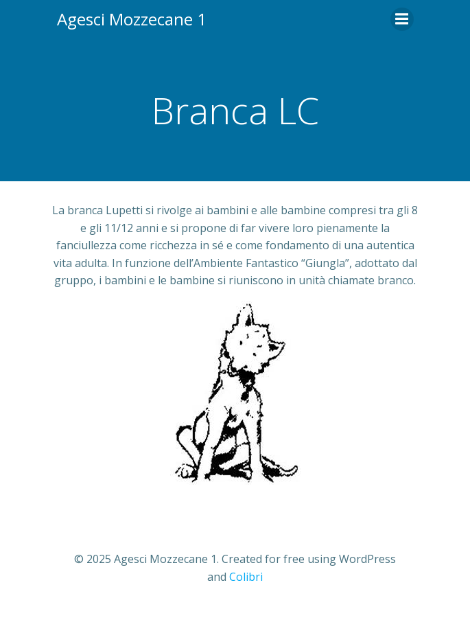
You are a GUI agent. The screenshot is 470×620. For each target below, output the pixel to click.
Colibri (246, 576)
